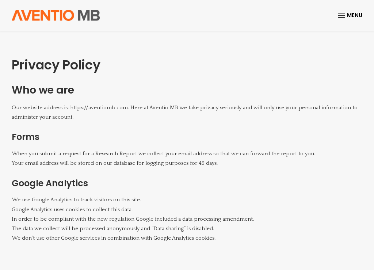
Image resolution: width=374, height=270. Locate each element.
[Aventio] (56, 15)
